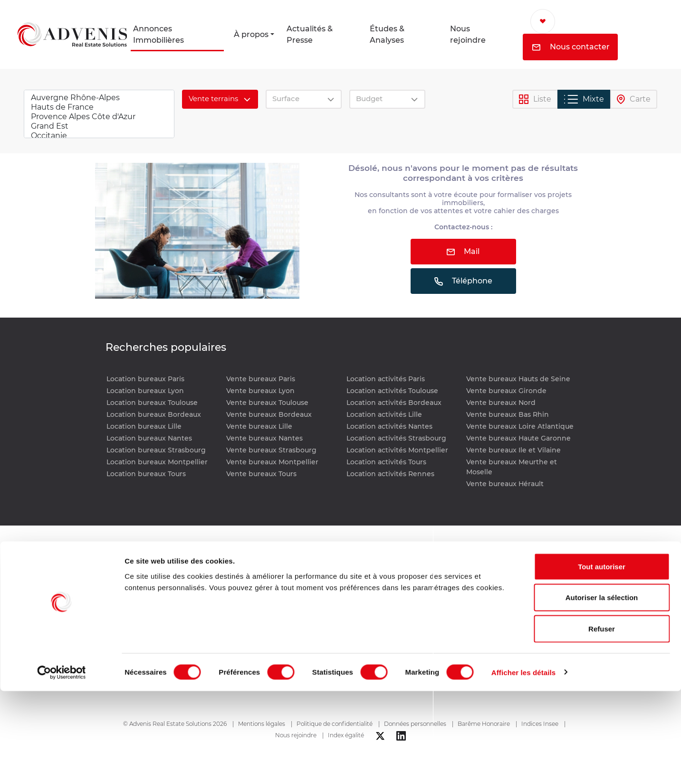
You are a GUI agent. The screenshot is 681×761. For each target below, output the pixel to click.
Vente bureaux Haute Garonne (518, 438)
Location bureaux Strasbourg (156, 450)
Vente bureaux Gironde (506, 390)
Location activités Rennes (390, 474)
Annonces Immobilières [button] (158, 34)
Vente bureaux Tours (261, 474)
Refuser (601, 699)
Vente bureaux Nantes (264, 438)
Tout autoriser (601, 636)
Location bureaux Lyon (145, 390)
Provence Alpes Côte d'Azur (99, 117)
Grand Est (99, 126)
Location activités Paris (385, 379)
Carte (634, 99)
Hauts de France (99, 107)
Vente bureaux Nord (501, 402)
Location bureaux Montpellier (157, 462)
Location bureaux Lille (144, 426)
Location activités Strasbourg (396, 438)
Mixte (584, 99)
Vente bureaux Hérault (505, 483)
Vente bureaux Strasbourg (271, 450)
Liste (535, 99)
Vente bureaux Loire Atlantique (520, 426)
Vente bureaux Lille (259, 426)
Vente (303, 596)
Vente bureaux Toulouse (267, 402)
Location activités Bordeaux (393, 402)
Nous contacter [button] (571, 46)
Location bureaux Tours (146, 474)
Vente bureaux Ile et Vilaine (513, 450)
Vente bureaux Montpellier (272, 462)
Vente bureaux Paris (260, 379)
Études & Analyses (387, 34)
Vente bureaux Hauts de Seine (518, 379)
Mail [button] (463, 251)
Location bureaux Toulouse (152, 402)
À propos (251, 34)
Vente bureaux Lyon (260, 390)
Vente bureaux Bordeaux (269, 414)
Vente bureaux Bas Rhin (507, 414)
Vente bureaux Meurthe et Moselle (511, 467)
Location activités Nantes (389, 426)
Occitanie (99, 136)
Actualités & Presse (310, 34)
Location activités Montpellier (397, 450)
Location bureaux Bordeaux (153, 414)
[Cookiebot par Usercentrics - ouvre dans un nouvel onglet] (61, 742)
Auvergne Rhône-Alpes (99, 98)
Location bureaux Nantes (149, 438)
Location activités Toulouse (392, 390)
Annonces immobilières (317, 561)
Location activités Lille (384, 414)
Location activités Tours (386, 462)
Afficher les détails (523, 742)
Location (308, 582)
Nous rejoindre (468, 34)
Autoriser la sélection (602, 668)
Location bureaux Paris (145, 379)
